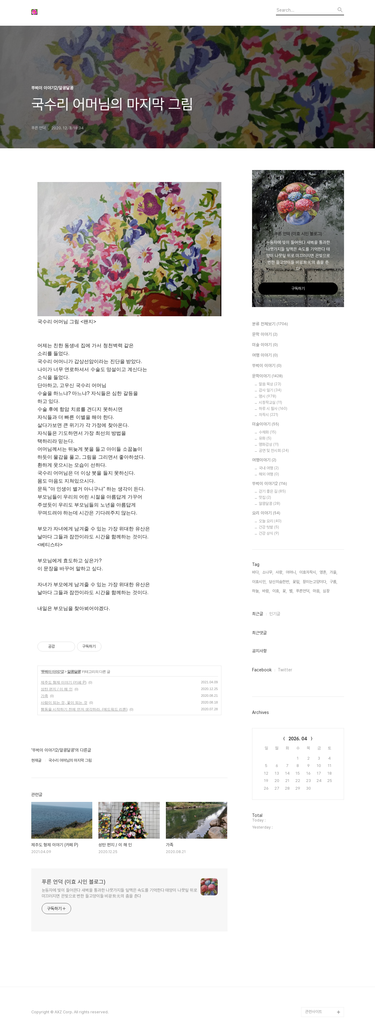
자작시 (268, 414)
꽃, (284, 591)
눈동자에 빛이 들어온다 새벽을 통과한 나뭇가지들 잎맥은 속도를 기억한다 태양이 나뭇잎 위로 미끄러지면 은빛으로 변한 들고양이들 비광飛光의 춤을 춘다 (119, 893)
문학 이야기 (264, 335)
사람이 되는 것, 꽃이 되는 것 (64, 702)
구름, (333, 581)
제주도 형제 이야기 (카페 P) (63, 682)
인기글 (274, 613)
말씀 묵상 (270, 384)
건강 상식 (269, 533)
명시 (267, 396)
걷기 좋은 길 (272, 491)
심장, (327, 591)
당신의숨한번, (279, 581)
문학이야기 (267, 376)
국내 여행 (269, 468)
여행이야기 (264, 460)
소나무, (267, 572)
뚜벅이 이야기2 (52, 672)
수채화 (267, 432)
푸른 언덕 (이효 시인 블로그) (73, 882)
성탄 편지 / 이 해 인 (57, 689)
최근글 (257, 613)
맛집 (265, 497)
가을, (333, 572)
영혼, (323, 572)
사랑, (279, 572)
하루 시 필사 (273, 408)
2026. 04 (298, 739)
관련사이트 (313, 1011)
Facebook (262, 669)
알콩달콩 (74, 672)
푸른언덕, (303, 591)
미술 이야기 (265, 345)
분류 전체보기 (270, 324)
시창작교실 (270, 402)
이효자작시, (308, 572)
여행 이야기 (265, 355)
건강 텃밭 (269, 527)
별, (291, 591)
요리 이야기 (266, 513)
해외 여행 (269, 474)
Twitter (285, 669)
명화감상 (269, 444)
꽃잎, (296, 581)
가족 (44, 696)
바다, (256, 572)
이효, (276, 591)
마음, (316, 591)
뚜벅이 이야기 (266, 366)
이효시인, (259, 581)
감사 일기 (270, 390)
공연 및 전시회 (274, 450)
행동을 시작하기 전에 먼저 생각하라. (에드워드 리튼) (84, 709)
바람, (266, 591)
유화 (265, 438)
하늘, (256, 591)
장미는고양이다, (315, 581)
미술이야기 (265, 424)
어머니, (291, 572)
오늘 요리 (270, 521)
